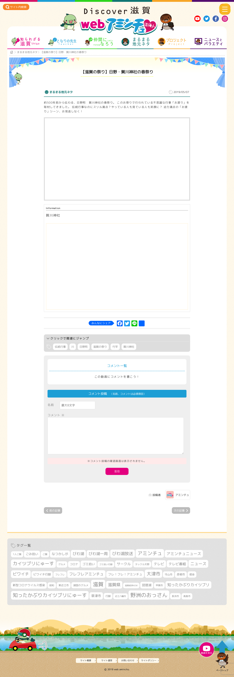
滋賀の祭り (100, 347)
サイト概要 (85, 660)
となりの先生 (62, 41)
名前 (51, 405)
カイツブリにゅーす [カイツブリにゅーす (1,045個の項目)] (33, 563)
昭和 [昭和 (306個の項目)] (51, 585)
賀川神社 (128, 347)
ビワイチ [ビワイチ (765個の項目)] (21, 574)
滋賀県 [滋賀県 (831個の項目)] (114, 585)
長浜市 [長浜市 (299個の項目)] (175, 596)
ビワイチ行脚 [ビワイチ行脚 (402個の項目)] (42, 574)
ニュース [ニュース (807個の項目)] (198, 563)
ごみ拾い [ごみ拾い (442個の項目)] (32, 554)
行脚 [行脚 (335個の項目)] (108, 596)
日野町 (84, 347)
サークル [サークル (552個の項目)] (124, 564)
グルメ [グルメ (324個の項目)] (61, 564)
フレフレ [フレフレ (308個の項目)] (60, 574)
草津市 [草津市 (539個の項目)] (96, 595)
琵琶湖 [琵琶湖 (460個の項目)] (146, 585)
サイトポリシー (148, 660)
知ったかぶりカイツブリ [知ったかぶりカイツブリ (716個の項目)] (188, 585)
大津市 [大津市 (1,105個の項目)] (153, 573)
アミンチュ (182, 495)
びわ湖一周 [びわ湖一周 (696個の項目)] (98, 553)
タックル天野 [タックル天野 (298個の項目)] (142, 564)
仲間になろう (99, 41)
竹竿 (115, 347)
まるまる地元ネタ (135, 41)
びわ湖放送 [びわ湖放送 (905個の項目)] (122, 554)
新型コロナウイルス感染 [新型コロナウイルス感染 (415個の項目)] (29, 585)
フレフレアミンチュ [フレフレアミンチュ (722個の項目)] (86, 574)
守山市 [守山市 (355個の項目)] (168, 574)
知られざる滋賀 (26, 41)
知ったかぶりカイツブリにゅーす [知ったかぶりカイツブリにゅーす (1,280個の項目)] (50, 595)
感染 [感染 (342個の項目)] (192, 574)
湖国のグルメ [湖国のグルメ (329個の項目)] (80, 585)
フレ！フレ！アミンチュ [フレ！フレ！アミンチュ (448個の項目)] (125, 574)
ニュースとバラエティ (208, 41)
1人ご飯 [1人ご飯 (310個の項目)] (17, 554)
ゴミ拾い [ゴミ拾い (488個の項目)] (88, 564)
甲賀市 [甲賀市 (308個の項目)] (159, 585)
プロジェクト (172, 41)
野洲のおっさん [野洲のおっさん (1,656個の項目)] (148, 595)
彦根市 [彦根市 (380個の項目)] (181, 574)
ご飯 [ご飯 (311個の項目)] (45, 554)
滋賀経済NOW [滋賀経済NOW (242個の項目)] (131, 585)
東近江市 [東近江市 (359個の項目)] (63, 585)
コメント (56, 415)
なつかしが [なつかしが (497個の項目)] (60, 554)
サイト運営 (106, 660)
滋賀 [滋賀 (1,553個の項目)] (98, 584)
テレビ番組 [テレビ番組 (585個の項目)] (177, 563)
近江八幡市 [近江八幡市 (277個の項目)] (120, 596)
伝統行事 (60, 347)
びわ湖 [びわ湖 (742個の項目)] (78, 553)
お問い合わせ (127, 660)
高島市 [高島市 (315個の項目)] (186, 596)
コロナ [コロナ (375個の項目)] (74, 564)
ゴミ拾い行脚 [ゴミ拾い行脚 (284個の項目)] (105, 564)
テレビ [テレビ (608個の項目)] (159, 563)
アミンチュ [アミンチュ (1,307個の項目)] (149, 553)
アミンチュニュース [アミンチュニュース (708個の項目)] (184, 553)
